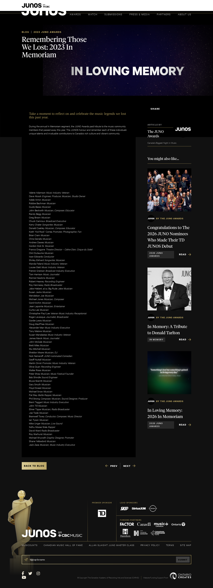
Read (182, 254)
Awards (75, 14)
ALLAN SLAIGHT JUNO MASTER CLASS (111, 545)
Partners (164, 14)
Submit (183, 559)
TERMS (170, 545)
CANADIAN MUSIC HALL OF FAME (63, 545)
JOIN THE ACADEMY (150, 7)
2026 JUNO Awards (156, 254)
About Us (184, 14)
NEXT (127, 466)
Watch (92, 14)
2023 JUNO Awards (48, 32)
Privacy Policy (150, 545)
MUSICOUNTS (30, 545)
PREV (113, 466)
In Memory (156, 339)
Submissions (113, 14)
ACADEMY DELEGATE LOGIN (177, 7)
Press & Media (139, 14)
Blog (25, 32)
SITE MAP (185, 545)
